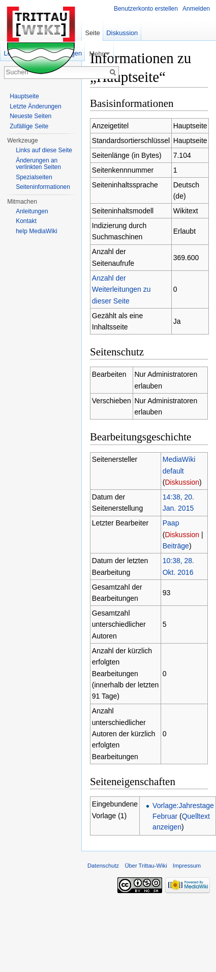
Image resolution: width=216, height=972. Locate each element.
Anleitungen (32, 211)
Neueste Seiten (30, 116)
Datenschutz (103, 866)
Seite (92, 33)
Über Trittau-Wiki (146, 866)
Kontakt (26, 221)
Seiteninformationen (43, 186)
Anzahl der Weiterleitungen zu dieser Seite (121, 289)
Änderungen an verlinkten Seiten (38, 164)
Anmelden (196, 8)
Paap (171, 523)
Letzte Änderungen (35, 106)
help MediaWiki (36, 231)
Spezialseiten (34, 177)
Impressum (187, 866)
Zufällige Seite (29, 126)
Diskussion (182, 482)
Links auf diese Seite (44, 150)
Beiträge (176, 546)
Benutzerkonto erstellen (146, 8)
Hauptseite (24, 96)
